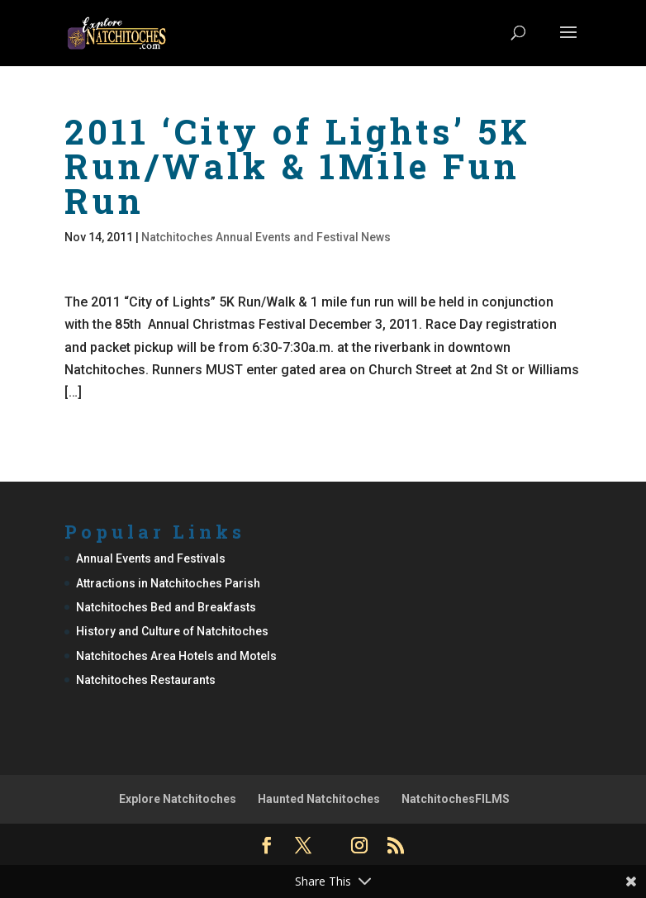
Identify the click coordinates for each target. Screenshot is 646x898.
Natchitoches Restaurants (146, 680)
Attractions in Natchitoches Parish (168, 583)
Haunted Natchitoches (319, 798)
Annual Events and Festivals (151, 558)
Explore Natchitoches (177, 798)
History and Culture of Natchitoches (172, 631)
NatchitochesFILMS (455, 798)
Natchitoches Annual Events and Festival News (266, 237)
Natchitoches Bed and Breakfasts (166, 607)
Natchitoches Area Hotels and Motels (176, 656)
